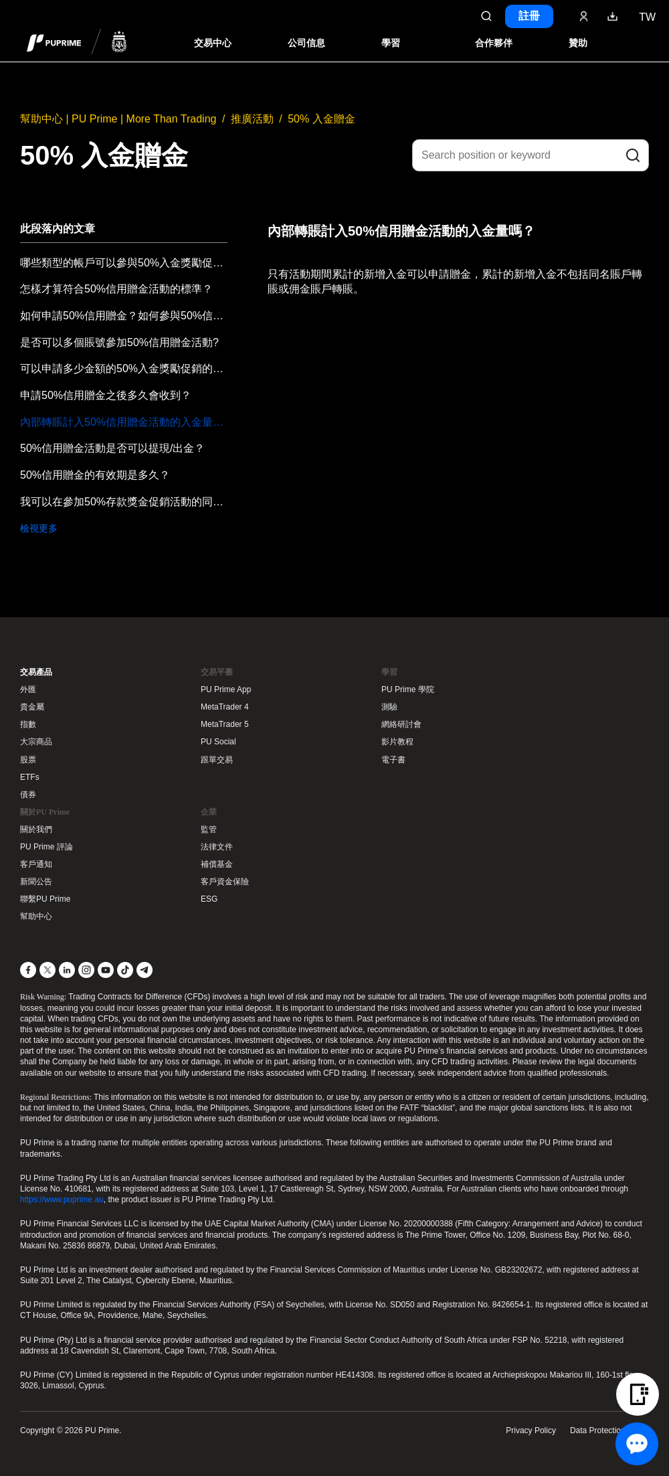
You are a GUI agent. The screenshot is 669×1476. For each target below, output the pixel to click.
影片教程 (397, 741)
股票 (28, 759)
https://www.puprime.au (62, 1199)
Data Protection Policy (609, 1430)
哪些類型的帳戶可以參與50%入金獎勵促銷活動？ (123, 262)
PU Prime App (226, 689)
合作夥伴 (493, 43)
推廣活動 (252, 119)
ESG (209, 899)
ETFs (29, 777)
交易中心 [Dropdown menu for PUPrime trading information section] (212, 43)
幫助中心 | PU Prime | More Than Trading (118, 119)
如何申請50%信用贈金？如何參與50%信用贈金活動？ (123, 315)
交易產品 (36, 672)
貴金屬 (32, 707)
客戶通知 (36, 864)
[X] (47, 970)
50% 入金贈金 (321, 119)
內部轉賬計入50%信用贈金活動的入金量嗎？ (123, 422)
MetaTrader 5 (225, 724)
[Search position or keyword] (530, 155)
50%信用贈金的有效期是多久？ (95, 475)
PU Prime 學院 (407, 689)
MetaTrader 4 (225, 707)
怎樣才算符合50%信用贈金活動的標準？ (116, 289)
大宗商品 (36, 741)
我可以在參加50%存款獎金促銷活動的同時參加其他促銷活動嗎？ (123, 501)
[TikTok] (125, 970)
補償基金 (217, 864)
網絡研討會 (401, 724)
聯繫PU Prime (45, 899)
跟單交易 (217, 759)
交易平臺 (217, 672)
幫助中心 (36, 916)
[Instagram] (86, 970)
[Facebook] (28, 970)
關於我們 (36, 829)
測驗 (389, 707)
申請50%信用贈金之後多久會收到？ (105, 395)
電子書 (393, 759)
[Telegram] (144, 970)
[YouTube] (106, 970)
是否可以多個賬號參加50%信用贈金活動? (119, 342)
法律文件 (217, 846)
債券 (28, 794)
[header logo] (77, 43)
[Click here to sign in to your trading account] (583, 16)
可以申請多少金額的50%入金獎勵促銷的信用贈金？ (123, 368)
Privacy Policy (531, 1430)
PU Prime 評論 (46, 846)
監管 (209, 829)
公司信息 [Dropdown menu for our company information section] (306, 43)
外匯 (28, 689)
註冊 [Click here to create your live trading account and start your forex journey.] (529, 15)
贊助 (578, 43)
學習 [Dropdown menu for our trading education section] (390, 43)
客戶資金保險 (225, 881)
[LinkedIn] (67, 970)
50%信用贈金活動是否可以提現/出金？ (112, 448)
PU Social (218, 741)
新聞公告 (36, 881)
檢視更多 (39, 528)
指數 (28, 724)
